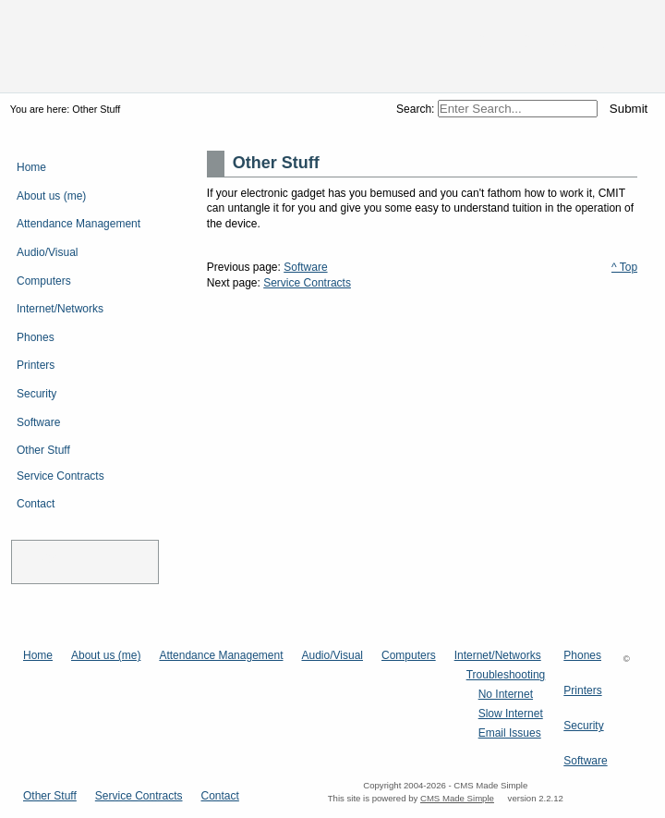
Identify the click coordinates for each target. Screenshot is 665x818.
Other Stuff (50, 796)
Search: (417, 109)
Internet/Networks (497, 656)
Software (305, 267)
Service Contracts (307, 282)
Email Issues (509, 733)
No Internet (505, 695)
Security (583, 726)
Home (38, 656)
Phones (582, 656)
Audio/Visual (332, 656)
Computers (408, 656)
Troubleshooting (506, 675)
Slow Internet (510, 714)
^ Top (624, 267)
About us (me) (105, 656)
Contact (220, 796)
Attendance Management (221, 656)
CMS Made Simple (457, 798)
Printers (582, 691)
